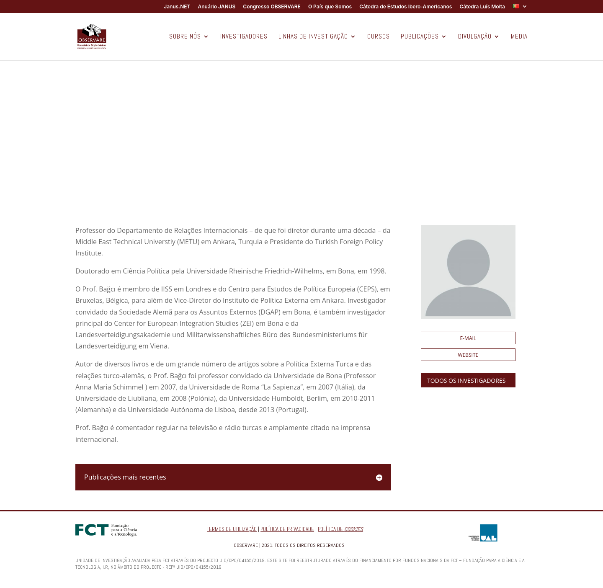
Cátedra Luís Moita (482, 7)
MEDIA (519, 37)
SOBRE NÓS (185, 37)
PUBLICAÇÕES (420, 37)
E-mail (468, 338)
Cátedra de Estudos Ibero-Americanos (405, 7)
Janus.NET (177, 7)
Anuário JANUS (216, 7)
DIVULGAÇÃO (475, 37)
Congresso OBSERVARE (272, 7)
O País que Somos (330, 7)
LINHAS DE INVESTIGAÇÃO (313, 37)
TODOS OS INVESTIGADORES (466, 380)
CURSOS (378, 37)
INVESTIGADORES (244, 37)
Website (468, 354)
